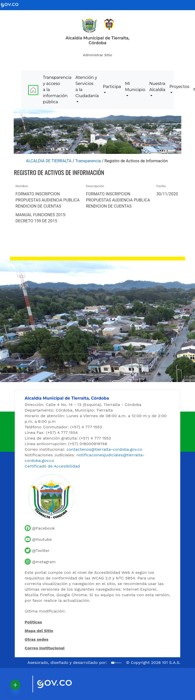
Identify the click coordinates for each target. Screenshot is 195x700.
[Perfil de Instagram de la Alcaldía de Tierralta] (40, 562)
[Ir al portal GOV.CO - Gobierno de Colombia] (12, 4)
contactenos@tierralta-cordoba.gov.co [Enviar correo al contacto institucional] (104, 449)
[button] (15, 685)
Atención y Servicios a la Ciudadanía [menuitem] (87, 86)
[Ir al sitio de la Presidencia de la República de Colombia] (109, 24)
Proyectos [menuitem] (179, 86)
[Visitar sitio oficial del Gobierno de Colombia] (61, 684)
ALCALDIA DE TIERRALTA (49, 160)
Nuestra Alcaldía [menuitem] (157, 86)
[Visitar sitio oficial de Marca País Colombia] (22, 684)
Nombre (21, 186)
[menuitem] (33, 90)
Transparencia (88, 160)
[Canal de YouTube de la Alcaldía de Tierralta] (38, 539)
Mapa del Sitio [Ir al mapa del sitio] (39, 630)
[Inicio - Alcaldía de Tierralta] (89, 24)
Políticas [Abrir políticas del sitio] (33, 622)
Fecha (161, 186)
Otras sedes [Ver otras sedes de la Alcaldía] (36, 639)
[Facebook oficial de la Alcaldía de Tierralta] (40, 528)
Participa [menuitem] (112, 86)
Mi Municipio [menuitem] (135, 86)
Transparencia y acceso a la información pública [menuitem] (57, 89)
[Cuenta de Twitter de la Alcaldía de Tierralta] (37, 550)
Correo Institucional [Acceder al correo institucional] (44, 648)
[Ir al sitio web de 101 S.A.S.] (116, 663)
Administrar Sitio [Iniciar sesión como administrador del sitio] (97, 55)
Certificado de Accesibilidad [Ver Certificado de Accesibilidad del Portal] (52, 466)
